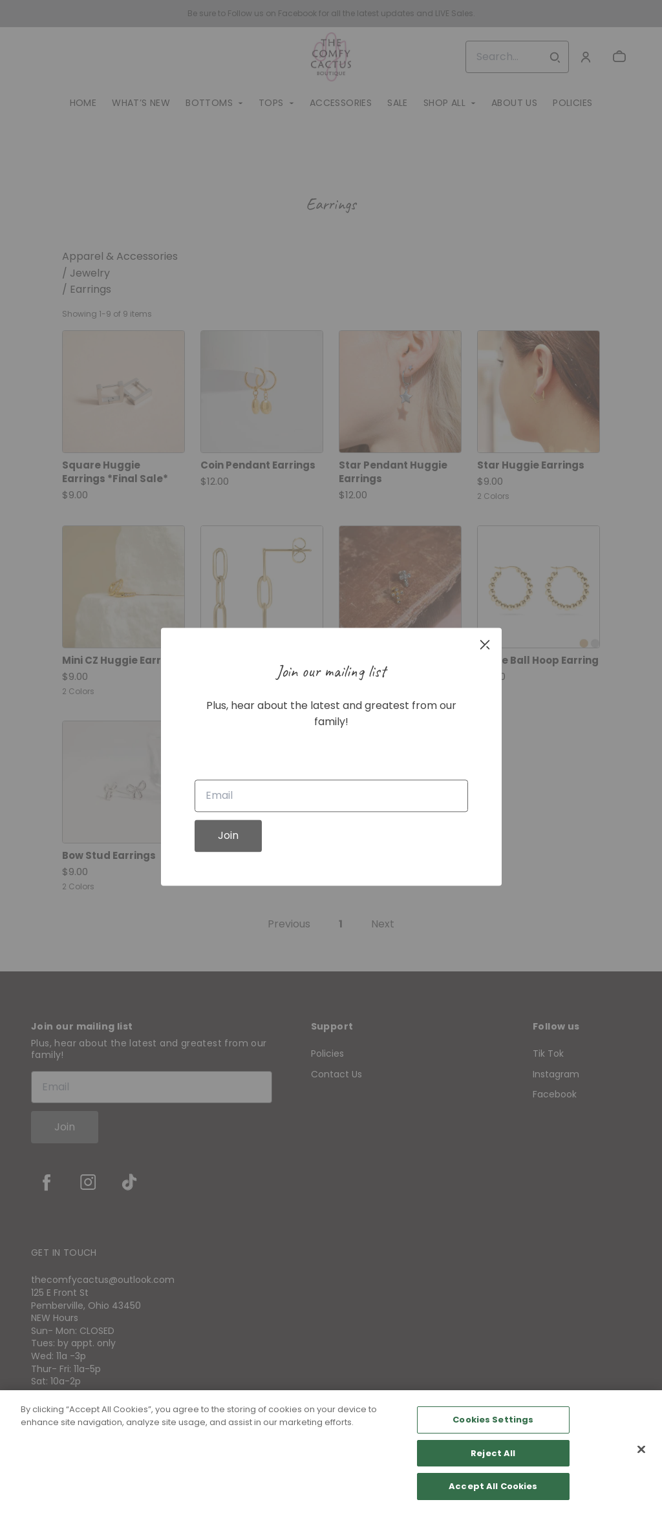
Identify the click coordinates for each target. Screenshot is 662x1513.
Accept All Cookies (493, 1486)
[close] (484, 644)
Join (228, 835)
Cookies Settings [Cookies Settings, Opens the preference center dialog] (493, 1419)
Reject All (493, 1453)
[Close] (641, 1449)
